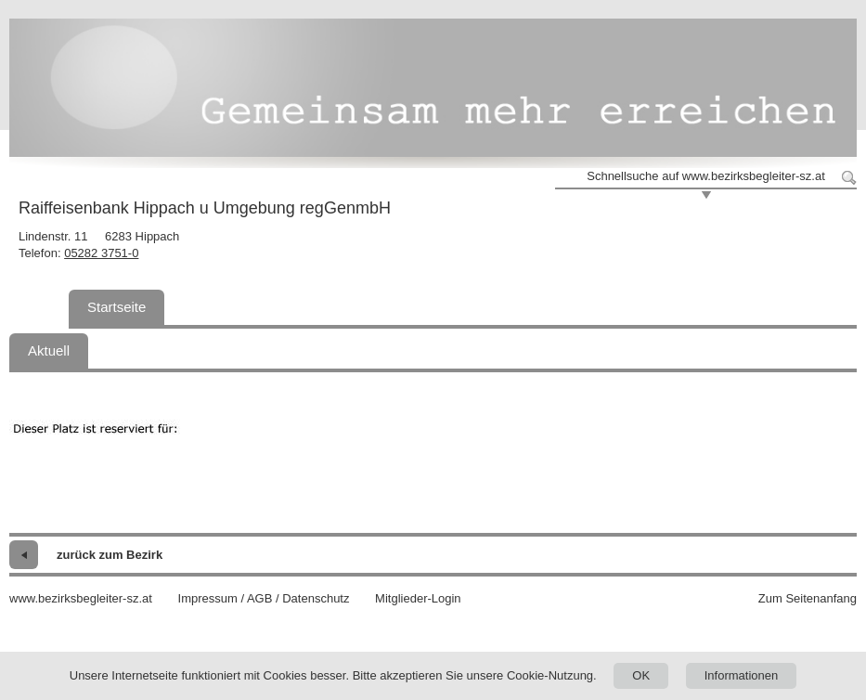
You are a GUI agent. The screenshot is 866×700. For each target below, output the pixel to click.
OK (641, 675)
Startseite (116, 307)
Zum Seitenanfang (807, 598)
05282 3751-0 (101, 253)
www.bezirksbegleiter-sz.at (80, 598)
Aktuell (49, 350)
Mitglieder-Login (418, 598)
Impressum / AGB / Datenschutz (264, 598)
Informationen (741, 675)
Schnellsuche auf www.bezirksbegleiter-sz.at (706, 176)
